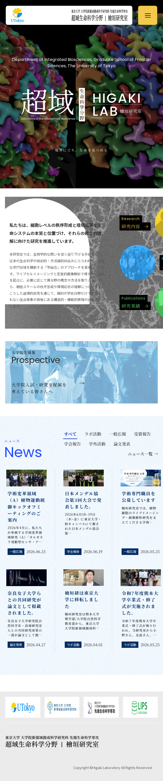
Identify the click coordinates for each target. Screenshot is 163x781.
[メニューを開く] (147, 15)
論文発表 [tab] (121, 444)
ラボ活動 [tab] (92, 434)
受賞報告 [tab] (142, 434)
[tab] (143, 455)
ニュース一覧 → (143, 454)
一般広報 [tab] (117, 434)
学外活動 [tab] (97, 444)
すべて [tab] (70, 434)
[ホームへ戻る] (102, 15)
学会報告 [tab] (72, 444)
